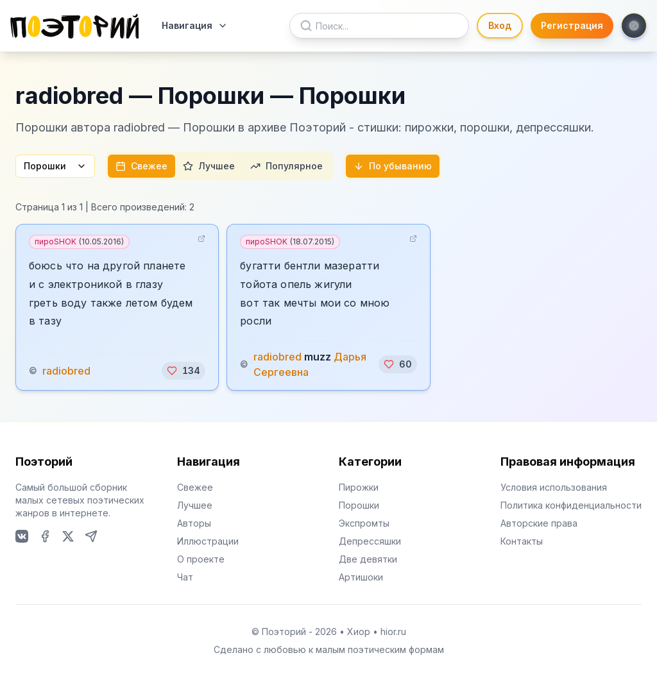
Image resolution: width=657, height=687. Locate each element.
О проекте (201, 559)
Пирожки (359, 487)
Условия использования (553, 487)
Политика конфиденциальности (571, 505)
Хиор (358, 631)
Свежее (141, 165)
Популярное (286, 165)
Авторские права (538, 523)
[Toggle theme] (634, 25)
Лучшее (209, 165)
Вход (499, 25)
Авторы (194, 523)
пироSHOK (79, 241)
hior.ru (393, 631)
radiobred (66, 370)
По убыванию (393, 165)
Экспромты (364, 523)
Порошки (55, 165)
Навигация (195, 25)
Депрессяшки (370, 541)
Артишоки (361, 577)
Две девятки (368, 559)
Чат (185, 577)
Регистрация (572, 25)
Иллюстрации (208, 541)
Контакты (521, 541)
